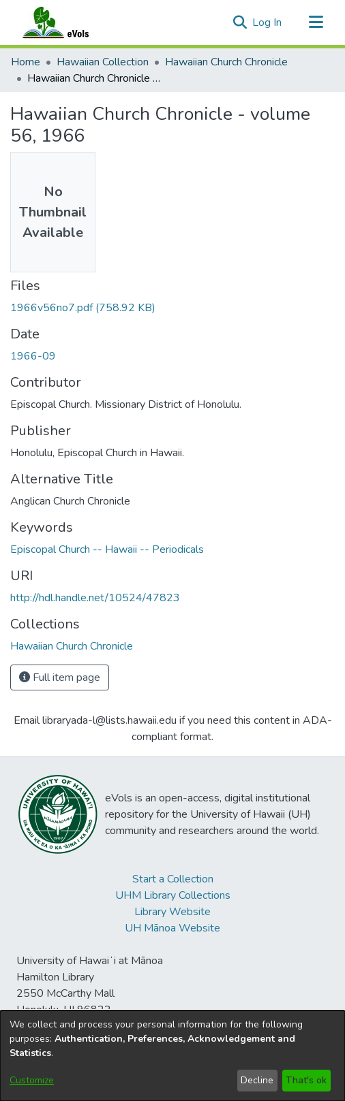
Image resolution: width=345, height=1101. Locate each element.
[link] (82, 307)
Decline (257, 1080)
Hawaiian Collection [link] (103, 61)
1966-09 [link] (33, 356)
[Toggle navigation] (316, 22)
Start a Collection (172, 879)
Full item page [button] (59, 677)
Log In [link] (267, 22)
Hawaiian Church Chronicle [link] (226, 61)
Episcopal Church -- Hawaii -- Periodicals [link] (107, 549)
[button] (239, 22)
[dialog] (172, 1055)
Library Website (172, 911)
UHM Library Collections (172, 895)
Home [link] (25, 61)
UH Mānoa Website (172, 928)
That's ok (306, 1080)
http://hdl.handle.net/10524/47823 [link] (95, 597)
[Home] (68, 22)
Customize (32, 1080)
